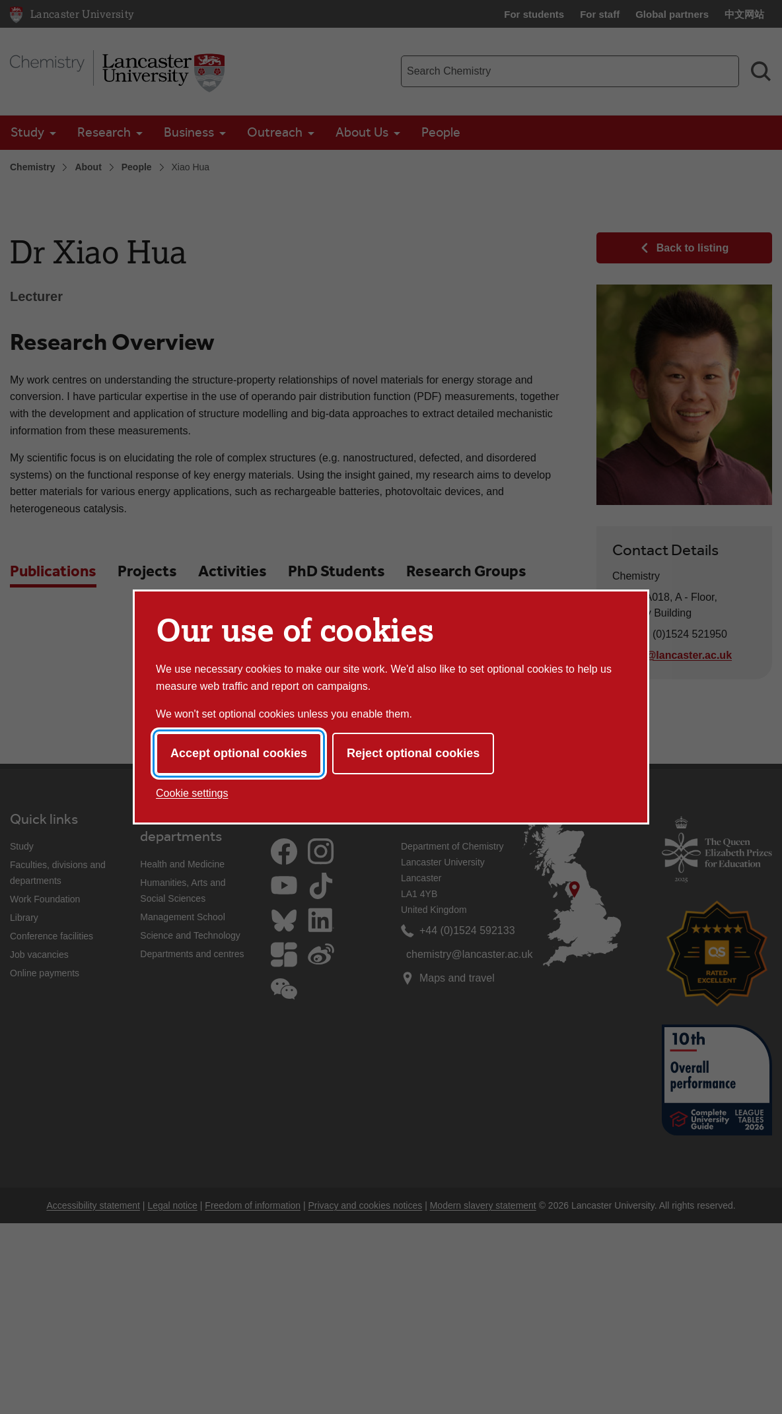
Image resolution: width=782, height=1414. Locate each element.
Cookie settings (192, 793)
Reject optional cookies (413, 753)
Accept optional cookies (238, 753)
